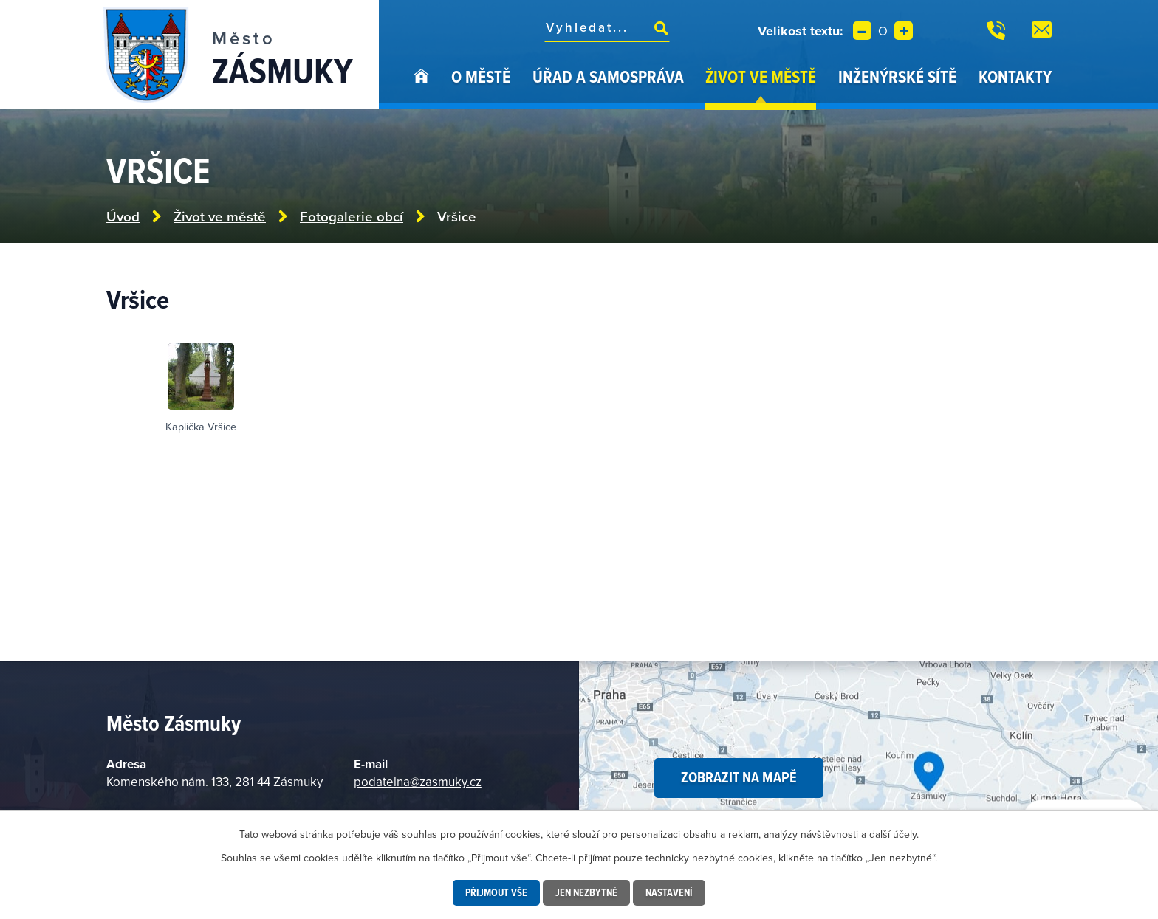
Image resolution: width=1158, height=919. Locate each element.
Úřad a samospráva (608, 76)
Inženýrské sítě (897, 76)
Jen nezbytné (586, 892)
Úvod (421, 87)
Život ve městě (760, 76)
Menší (862, 30)
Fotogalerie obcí (351, 217)
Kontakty (1015, 76)
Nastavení (669, 892)
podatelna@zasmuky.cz (418, 782)
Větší (903, 30)
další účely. (894, 834)
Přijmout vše (496, 892)
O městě (480, 76)
